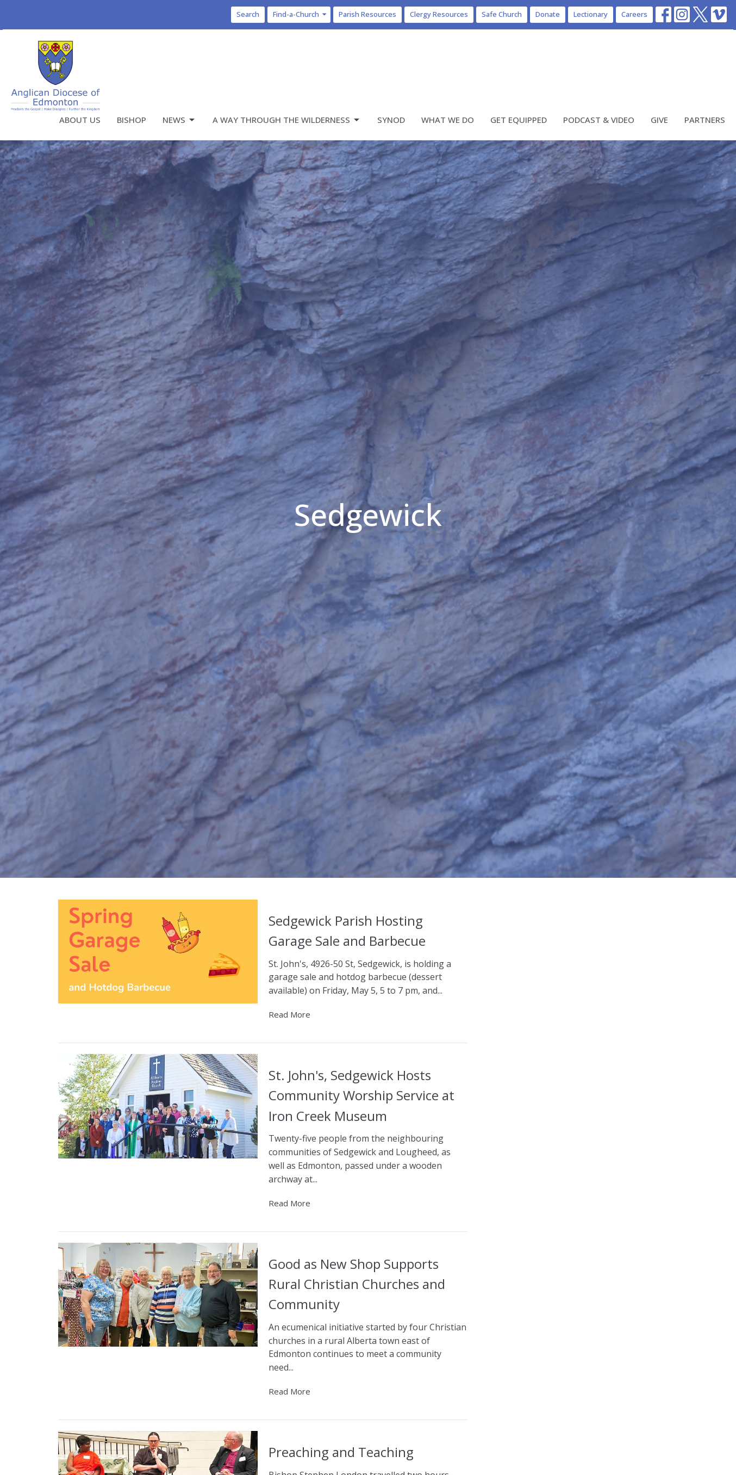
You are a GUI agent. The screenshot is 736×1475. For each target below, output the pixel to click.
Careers (634, 14)
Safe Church (502, 14)
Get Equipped (518, 119)
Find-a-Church (300, 14)
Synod (391, 119)
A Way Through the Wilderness (287, 120)
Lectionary (590, 14)
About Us (80, 119)
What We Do (447, 119)
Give (659, 119)
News (179, 120)
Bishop (131, 119)
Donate (547, 14)
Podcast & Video (598, 119)
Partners (704, 119)
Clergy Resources (439, 14)
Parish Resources (367, 14)
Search (247, 14)
